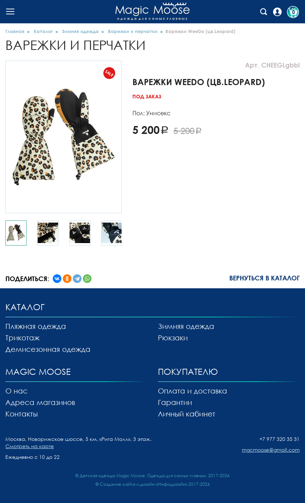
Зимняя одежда (80, 31)
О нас (16, 390)
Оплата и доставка (192, 390)
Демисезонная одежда (47, 349)
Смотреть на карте (29, 446)
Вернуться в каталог (264, 278)
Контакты (21, 413)
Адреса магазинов (40, 402)
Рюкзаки (173, 337)
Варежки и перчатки (133, 31)
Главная (14, 31)
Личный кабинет (186, 413)
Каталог (43, 31)
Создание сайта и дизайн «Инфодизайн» (143, 484)
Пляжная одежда (35, 326)
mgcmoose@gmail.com (271, 450)
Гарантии (175, 402)
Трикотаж (22, 337)
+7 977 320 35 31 (279, 439)
